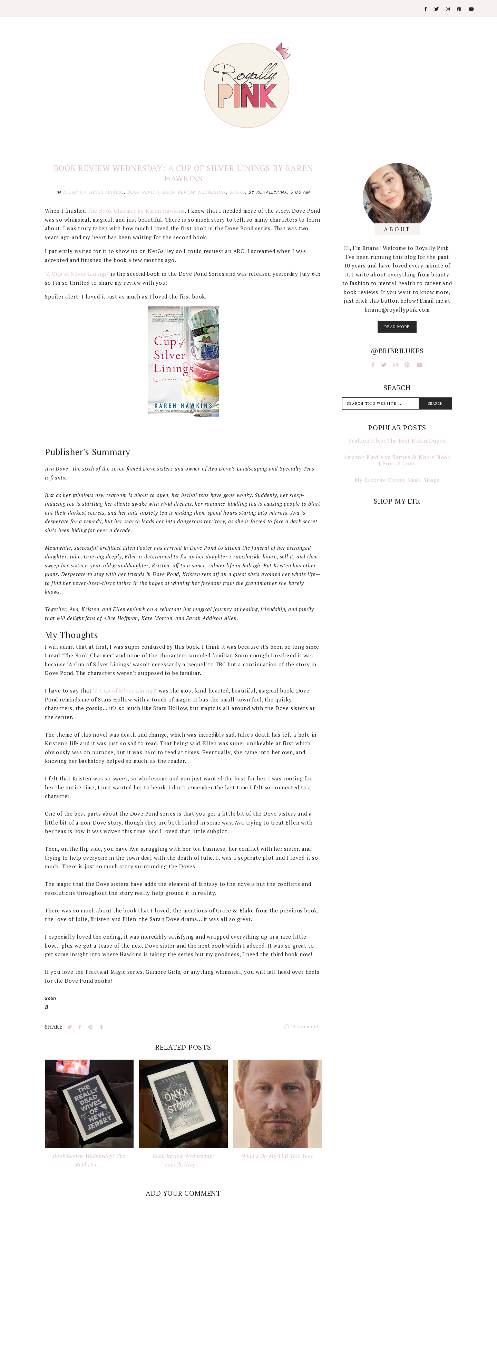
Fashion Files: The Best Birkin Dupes (397, 440)
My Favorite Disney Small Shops (397, 479)
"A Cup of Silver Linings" (77, 273)
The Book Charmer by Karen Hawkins (136, 210)
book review (143, 192)
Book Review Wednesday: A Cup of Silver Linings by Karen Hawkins (183, 173)
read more (397, 326)
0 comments (303, 1026)
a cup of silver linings (93, 192)
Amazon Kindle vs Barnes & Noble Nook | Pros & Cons (397, 460)
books (238, 192)
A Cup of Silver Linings (125, 690)
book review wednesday (194, 192)
